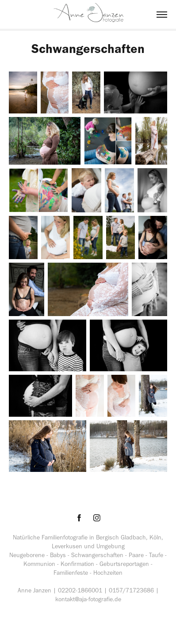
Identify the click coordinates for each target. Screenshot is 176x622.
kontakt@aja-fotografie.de (88, 599)
